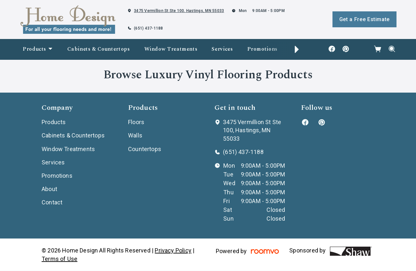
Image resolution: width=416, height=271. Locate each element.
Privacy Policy (173, 250)
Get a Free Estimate (364, 19)
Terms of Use (59, 258)
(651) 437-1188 (148, 28)
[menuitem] (38, 49)
